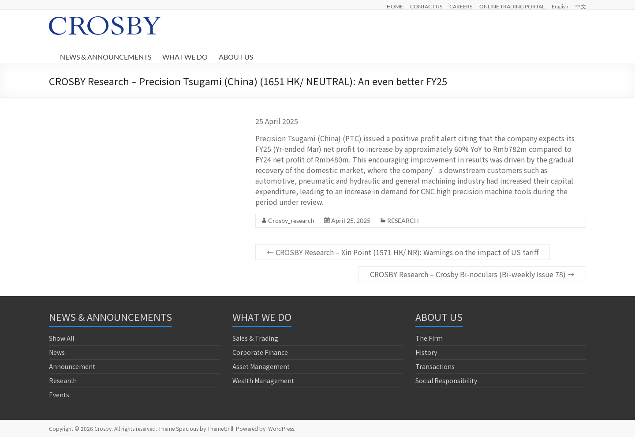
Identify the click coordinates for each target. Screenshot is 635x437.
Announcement (72, 366)
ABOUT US (236, 57)
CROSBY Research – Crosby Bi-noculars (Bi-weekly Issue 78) (472, 274)
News (57, 352)
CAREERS (460, 6)
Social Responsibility (446, 380)
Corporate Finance (260, 352)
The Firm (429, 338)
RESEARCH (403, 220)
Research (63, 380)
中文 (580, 6)
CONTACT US (426, 6)
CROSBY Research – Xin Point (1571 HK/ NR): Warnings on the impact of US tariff (402, 252)
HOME (395, 6)
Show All (61, 338)
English (560, 6)
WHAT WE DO (185, 57)
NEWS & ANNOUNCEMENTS (105, 57)
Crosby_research (291, 220)
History (426, 352)
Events (59, 394)
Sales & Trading (255, 338)
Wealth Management (263, 380)
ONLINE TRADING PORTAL (512, 6)
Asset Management (261, 366)
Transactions (435, 366)
